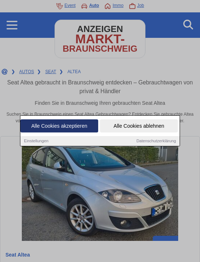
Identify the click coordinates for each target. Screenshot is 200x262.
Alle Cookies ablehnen (138, 126)
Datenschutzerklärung (156, 141)
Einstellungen (36, 141)
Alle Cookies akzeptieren (59, 126)
